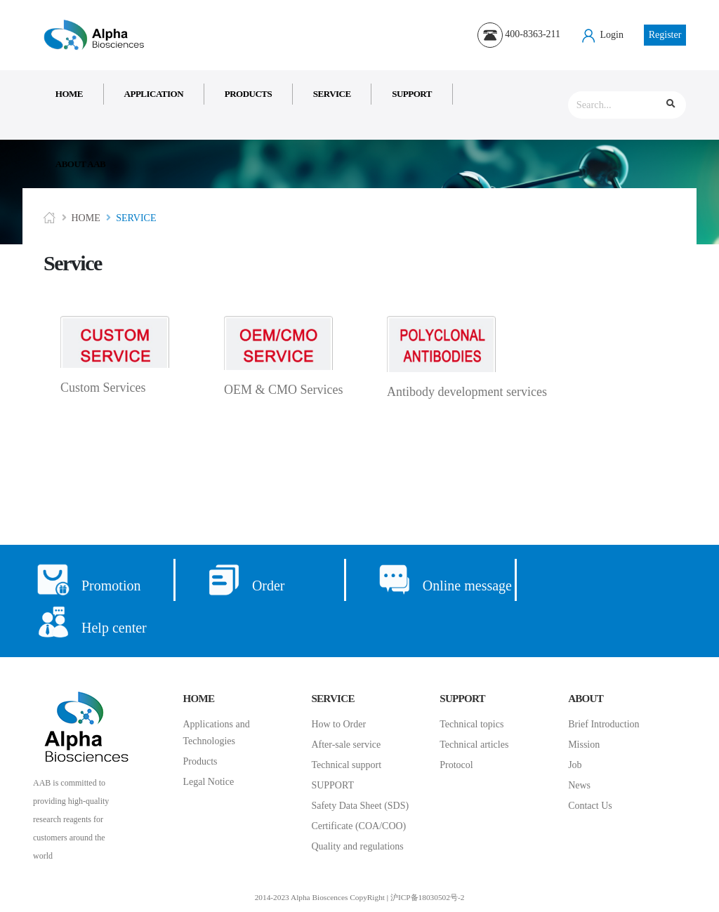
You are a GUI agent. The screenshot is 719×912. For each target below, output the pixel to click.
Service (332, 93)
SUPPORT (332, 785)
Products (248, 93)
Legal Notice (209, 781)
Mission (584, 744)
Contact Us (590, 805)
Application (154, 93)
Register (665, 34)
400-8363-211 (518, 34)
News (579, 785)
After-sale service (346, 744)
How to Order (338, 724)
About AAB (80, 164)
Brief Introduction (603, 724)
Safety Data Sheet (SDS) (360, 805)
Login (602, 34)
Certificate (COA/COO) (358, 826)
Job (574, 765)
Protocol (456, 765)
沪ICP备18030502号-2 (427, 897)
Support (412, 93)
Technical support (346, 765)
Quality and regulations (357, 846)
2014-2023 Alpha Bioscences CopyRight (320, 897)
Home (69, 93)
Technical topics (471, 724)
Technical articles (474, 744)
